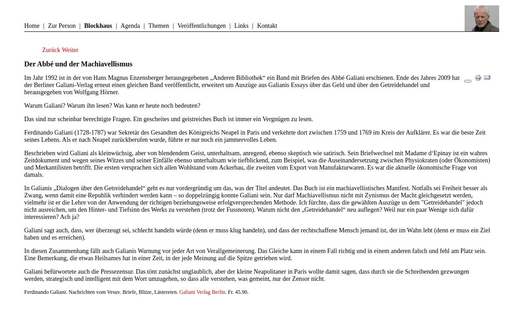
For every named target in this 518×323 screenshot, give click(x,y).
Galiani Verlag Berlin (202, 292)
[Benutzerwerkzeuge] (467, 81)
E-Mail (489, 81)
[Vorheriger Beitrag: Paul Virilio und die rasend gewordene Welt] (52, 50)
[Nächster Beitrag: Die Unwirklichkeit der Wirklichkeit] (70, 50)
